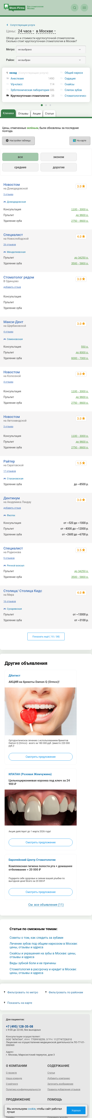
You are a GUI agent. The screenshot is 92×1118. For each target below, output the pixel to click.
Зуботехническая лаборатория (30, 90)
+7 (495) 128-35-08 (19, 1026)
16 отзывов (9, 601)
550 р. (85, 346)
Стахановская (15, 478)
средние (20, 167)
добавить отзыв (12, 287)
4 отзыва (8, 331)
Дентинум (11, 498)
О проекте (11, 1072)
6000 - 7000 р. (80, 358)
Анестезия (17, 78)
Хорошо (76, 1110)
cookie (32, 1108)
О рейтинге (12, 1084)
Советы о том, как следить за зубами (36, 937)
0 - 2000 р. (82, 296)
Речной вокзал (15, 565)
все (20, 157)
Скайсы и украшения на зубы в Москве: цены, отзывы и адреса (43, 955)
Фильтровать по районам (64, 992)
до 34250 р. (81, 257)
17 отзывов (9, 471)
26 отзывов (9, 244)
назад (28, 72)
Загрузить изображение (60, 1084)
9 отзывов (9, 558)
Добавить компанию (59, 1078)
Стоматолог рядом (18, 277)
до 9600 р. (82, 215)
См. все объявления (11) (46, 905)
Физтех (11, 515)
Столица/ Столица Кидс (22, 591)
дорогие (58, 167)
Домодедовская (16, 201)
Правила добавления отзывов (64, 1089)
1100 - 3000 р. (80, 209)
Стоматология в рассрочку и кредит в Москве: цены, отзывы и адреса (43, 971)
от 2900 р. (82, 308)
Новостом (11, 185)
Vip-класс (17, 84)
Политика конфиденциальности (23, 1089)
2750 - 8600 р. (80, 220)
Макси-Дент (13, 322)
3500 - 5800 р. (80, 263)
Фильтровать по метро (21, 992)
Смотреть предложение (41, 756)
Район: (10, 59)
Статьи (51, 1072)
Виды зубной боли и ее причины (33, 963)
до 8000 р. (82, 352)
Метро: (10, 49)
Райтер (9, 461)
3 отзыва (8, 194)
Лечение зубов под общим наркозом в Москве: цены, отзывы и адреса (44, 945)
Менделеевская (16, 252)
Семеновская (15, 339)
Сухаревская (14, 608)
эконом (58, 157)
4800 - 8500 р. (80, 302)
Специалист (13, 235)
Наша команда (14, 1078)
